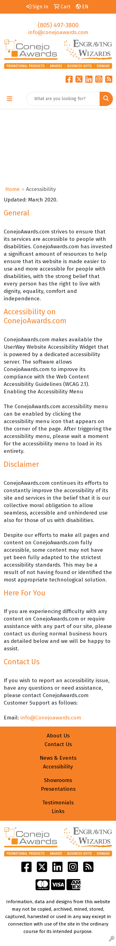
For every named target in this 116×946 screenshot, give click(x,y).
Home (12, 189)
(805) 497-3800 (58, 25)
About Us (58, 735)
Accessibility (58, 766)
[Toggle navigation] (9, 99)
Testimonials (58, 802)
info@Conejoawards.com (50, 717)
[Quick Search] (63, 99)
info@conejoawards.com (58, 32)
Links (58, 811)
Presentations (58, 789)
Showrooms (58, 780)
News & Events (58, 758)
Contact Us (58, 744)
